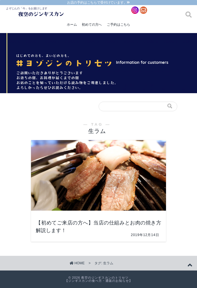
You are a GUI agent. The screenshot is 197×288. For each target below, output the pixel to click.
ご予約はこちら (118, 25)
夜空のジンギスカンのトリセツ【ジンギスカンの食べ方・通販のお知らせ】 (98, 279)
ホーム (72, 25)
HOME (77, 263)
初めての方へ (92, 25)
